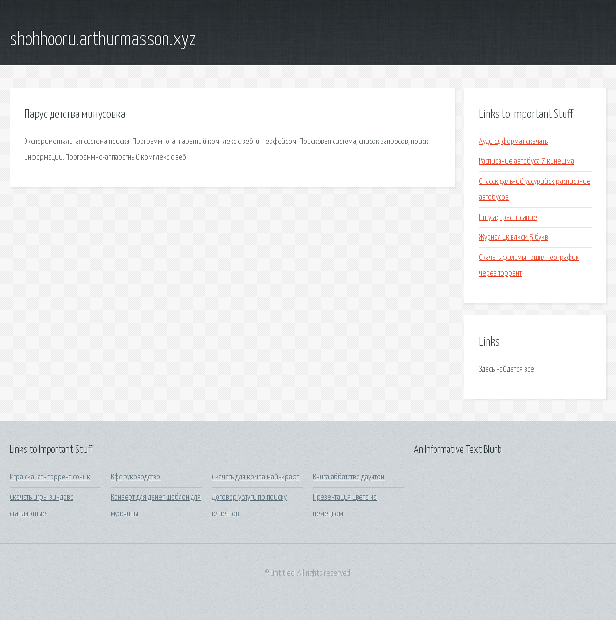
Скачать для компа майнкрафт (255, 477)
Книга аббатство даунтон (348, 477)
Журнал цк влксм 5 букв (513, 237)
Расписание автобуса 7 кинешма (526, 161)
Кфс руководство (135, 477)
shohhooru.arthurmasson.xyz (103, 40)
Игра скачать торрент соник (50, 477)
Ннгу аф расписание (508, 218)
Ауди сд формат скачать (513, 142)
